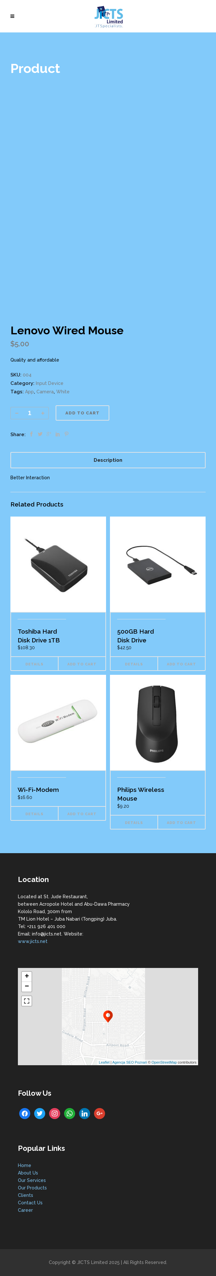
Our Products (32, 1187)
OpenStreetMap (164, 1062)
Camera (45, 391)
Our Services (32, 1180)
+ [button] (27, 977)
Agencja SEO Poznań (129, 1062)
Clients (25, 1195)
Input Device (49, 383)
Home (24, 1165)
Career (25, 1210)
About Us (28, 1172)
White (63, 391)
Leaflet (104, 1062)
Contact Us (30, 1202)
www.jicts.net (32, 941)
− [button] (27, 987)
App (29, 391)
